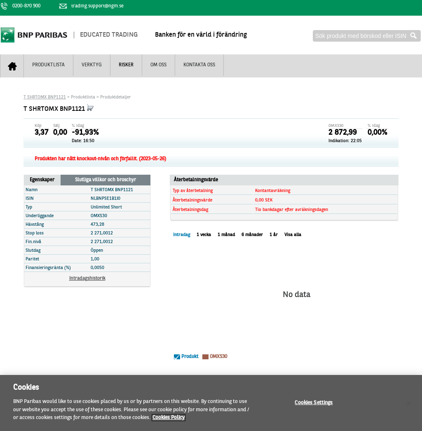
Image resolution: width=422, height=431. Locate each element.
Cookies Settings (314, 405)
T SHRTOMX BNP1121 (44, 97)
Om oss (158, 65)
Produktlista (48, 65)
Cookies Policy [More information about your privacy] (168, 420)
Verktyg (92, 65)
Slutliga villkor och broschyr (105, 180)
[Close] (409, 406)
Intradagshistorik (87, 278)
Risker (126, 65)
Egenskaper (42, 180)
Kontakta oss (199, 65)
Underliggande (40, 216)
